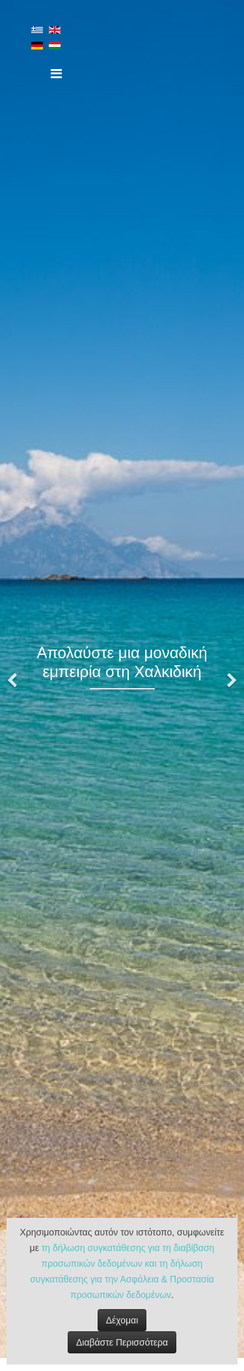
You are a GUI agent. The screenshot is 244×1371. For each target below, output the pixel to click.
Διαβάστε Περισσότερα (122, 1342)
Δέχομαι (122, 1320)
